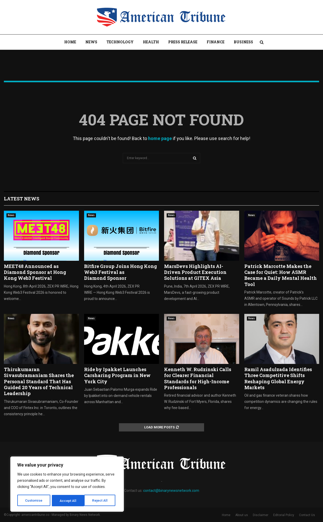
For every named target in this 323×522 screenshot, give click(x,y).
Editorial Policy (283, 515)
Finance (215, 41)
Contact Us (307, 515)
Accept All (101, 501)
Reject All (68, 501)
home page (160, 138)
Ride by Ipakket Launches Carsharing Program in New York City (117, 375)
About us (241, 515)
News (91, 41)
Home (70, 41)
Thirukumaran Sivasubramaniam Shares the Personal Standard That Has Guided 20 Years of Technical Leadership (39, 381)
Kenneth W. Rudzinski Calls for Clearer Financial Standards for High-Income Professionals (197, 378)
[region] (67, 485)
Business (243, 41)
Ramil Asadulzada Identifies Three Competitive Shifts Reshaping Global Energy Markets (278, 378)
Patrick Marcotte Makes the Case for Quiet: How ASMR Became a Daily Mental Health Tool (280, 275)
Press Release (182, 41)
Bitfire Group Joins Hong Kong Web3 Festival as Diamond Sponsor (120, 272)
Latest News (21, 198)
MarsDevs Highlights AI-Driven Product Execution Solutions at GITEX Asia (195, 272)
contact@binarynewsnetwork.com (171, 490)
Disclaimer (260, 515)
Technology (120, 41)
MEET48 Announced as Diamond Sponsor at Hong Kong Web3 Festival (35, 272)
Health (151, 41)
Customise (34, 501)
